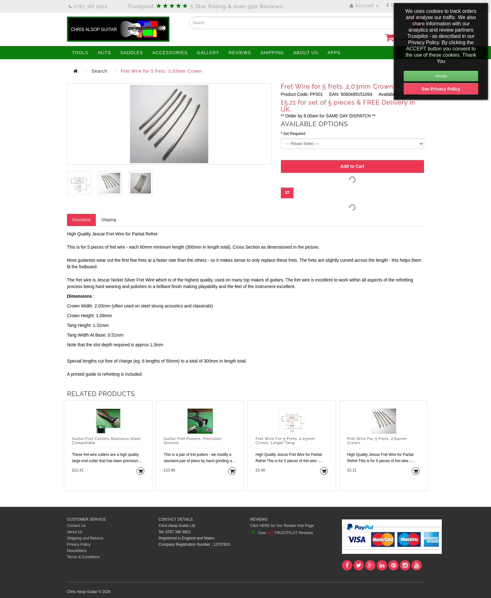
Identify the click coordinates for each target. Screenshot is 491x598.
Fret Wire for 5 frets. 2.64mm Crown (377, 441)
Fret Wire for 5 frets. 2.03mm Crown (161, 71)
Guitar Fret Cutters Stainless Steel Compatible (106, 441)
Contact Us (76, 525)
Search (99, 71)
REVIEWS (240, 52)
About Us (74, 532)
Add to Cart (352, 166)
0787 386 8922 (88, 6)
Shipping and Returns (85, 538)
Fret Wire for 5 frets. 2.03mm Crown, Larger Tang (285, 441)
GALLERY (208, 52)
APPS (334, 52)
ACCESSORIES (170, 52)
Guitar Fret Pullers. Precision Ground (192, 441)
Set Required (294, 133)
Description (81, 220)
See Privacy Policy (440, 88)
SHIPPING (272, 52)
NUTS (104, 52)
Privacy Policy (78, 544)
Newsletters (77, 551)
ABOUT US (305, 52)
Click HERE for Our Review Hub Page (282, 525)
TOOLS (80, 52)
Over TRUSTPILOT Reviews (281, 533)
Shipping (108, 220)
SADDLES (131, 52)
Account (364, 5)
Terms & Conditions (83, 557)
